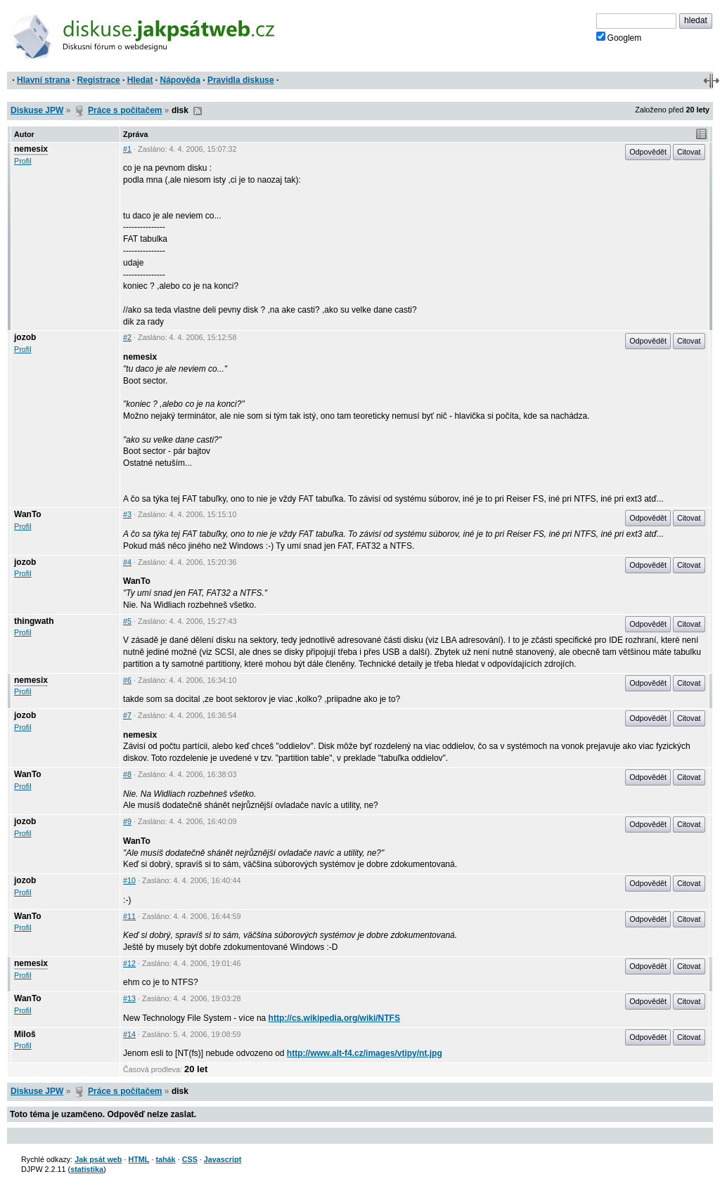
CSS (190, 1159)
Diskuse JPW (37, 110)
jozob (25, 337)
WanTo (27, 514)
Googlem (619, 37)
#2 (127, 337)
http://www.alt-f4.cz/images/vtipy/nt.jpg (364, 1053)
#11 (129, 916)
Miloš (25, 1034)
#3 (127, 514)
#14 (129, 1034)
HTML (138, 1159)
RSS (197, 111)
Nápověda (180, 80)
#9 (127, 821)
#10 (129, 880)
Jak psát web (98, 1159)
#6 (127, 680)
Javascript (222, 1159)
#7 (127, 715)
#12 (129, 963)
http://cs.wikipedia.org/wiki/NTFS (334, 1018)
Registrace (98, 80)
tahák (165, 1159)
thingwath (34, 621)
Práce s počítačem (125, 110)
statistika (86, 1169)
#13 (129, 998)
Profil (23, 161)
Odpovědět (648, 152)
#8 (127, 774)
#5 (127, 621)
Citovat (689, 152)
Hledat (140, 80)
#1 (127, 149)
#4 (127, 562)
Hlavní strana (43, 80)
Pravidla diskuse (240, 80)
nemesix (31, 149)
